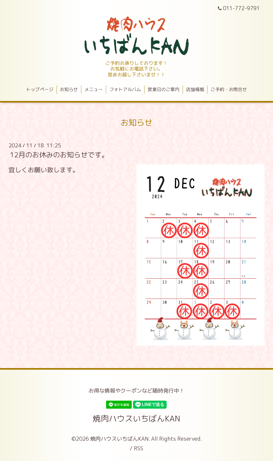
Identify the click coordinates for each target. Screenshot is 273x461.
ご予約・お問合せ (229, 89)
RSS (138, 448)
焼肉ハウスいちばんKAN (136, 418)
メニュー (94, 89)
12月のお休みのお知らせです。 (59, 154)
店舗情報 (195, 89)
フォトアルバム (125, 89)
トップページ (39, 89)
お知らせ (69, 89)
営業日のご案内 (163, 89)
